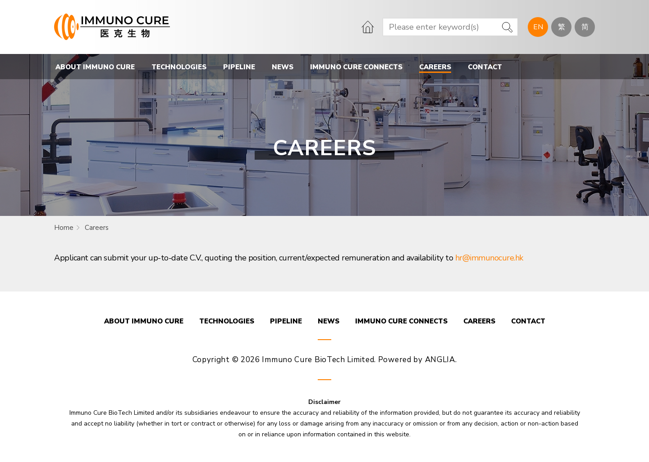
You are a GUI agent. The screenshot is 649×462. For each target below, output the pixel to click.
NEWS (282, 67)
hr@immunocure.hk (489, 257)
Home (63, 227)
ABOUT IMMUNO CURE (95, 67)
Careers (97, 227)
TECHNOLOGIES (178, 67)
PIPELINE (239, 67)
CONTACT (485, 67)
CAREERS (435, 67)
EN (538, 27)
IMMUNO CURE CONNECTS (356, 67)
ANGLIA (440, 359)
